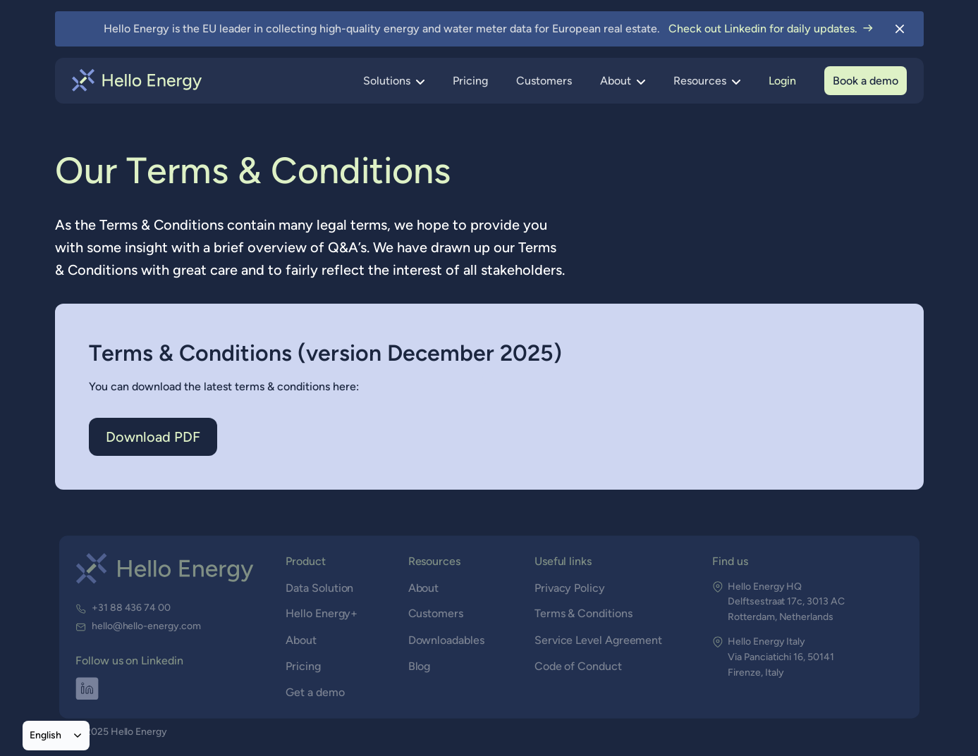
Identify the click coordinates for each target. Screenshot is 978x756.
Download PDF (153, 436)
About (302, 640)
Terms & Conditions (583, 614)
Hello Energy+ (323, 614)
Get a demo (316, 692)
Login (782, 80)
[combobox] (56, 735)
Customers (544, 80)
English (45, 735)
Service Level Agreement (597, 640)
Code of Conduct (577, 666)
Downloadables (446, 640)
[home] (137, 80)
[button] (393, 81)
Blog (419, 666)
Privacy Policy (569, 588)
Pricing (470, 80)
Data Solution (321, 588)
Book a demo (865, 80)
